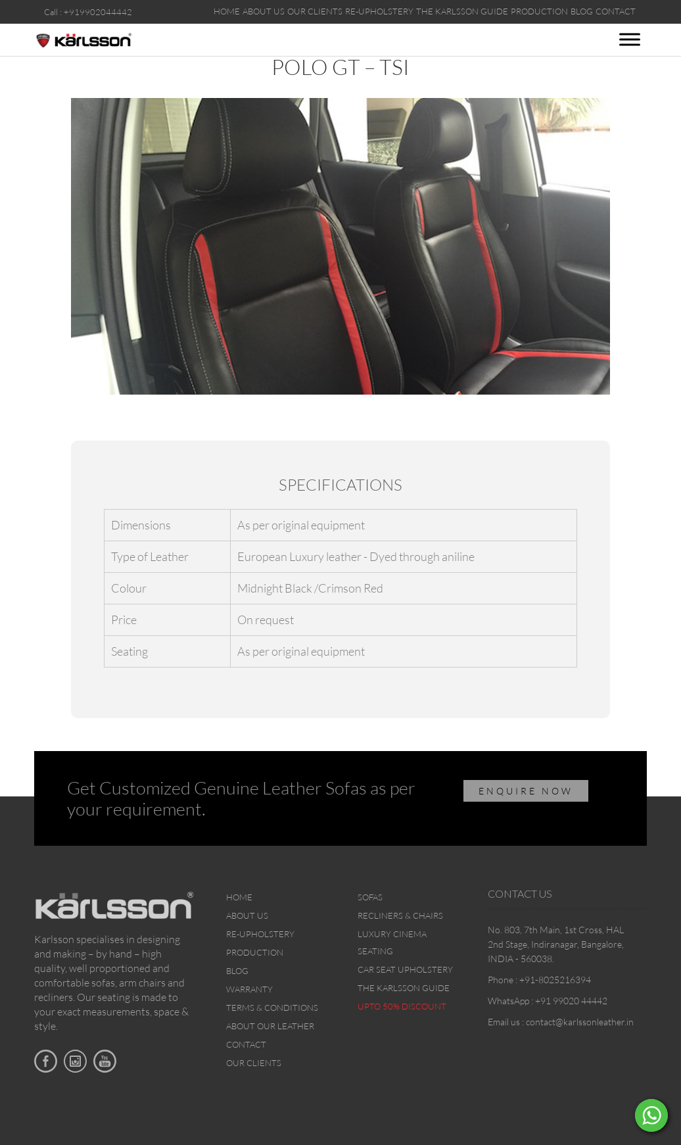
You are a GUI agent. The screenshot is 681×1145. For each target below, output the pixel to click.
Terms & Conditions (272, 1007)
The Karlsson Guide (404, 988)
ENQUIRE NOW (526, 790)
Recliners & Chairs (400, 915)
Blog (237, 970)
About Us (247, 915)
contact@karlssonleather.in (580, 1021)
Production (254, 952)
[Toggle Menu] (629, 39)
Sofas (370, 897)
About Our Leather (270, 1026)
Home (239, 897)
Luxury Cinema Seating (392, 942)
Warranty (249, 989)
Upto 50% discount (402, 1006)
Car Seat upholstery (405, 969)
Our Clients (253, 1063)
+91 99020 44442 (571, 1000)
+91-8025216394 (555, 979)
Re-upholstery (260, 934)
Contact (246, 1044)
